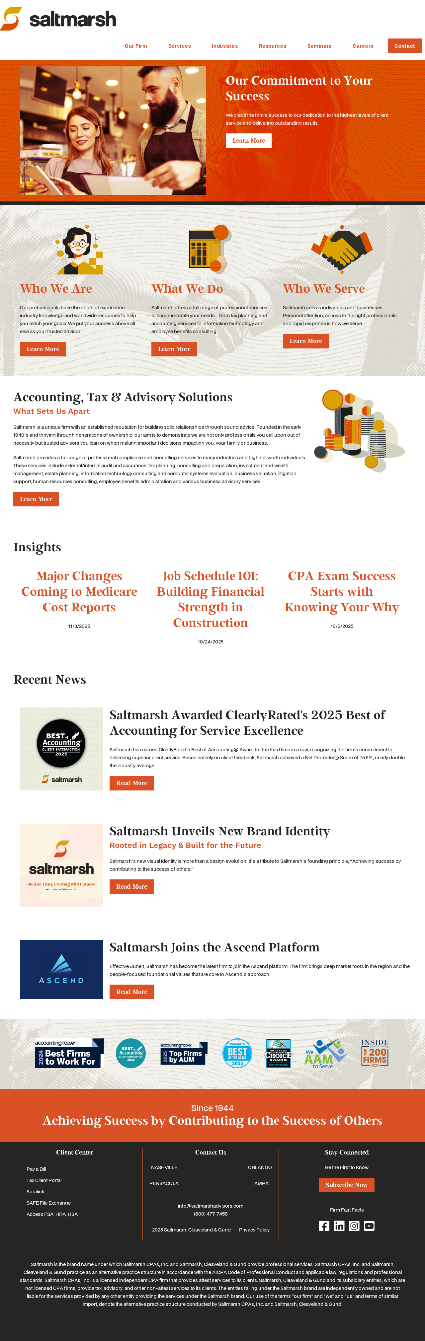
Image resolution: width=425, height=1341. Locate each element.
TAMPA (260, 1183)
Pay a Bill (36, 1168)
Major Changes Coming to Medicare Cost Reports (79, 591)
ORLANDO (260, 1167)
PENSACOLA (164, 1183)
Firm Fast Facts (347, 1209)
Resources (272, 45)
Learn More (248, 141)
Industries (225, 45)
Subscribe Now (347, 1185)
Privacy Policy (254, 1229)
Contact (404, 45)
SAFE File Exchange (49, 1202)
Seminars (319, 45)
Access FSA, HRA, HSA (52, 1214)
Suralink (35, 1191)
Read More (131, 783)
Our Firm (136, 45)
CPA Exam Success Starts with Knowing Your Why (342, 591)
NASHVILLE (164, 1167)
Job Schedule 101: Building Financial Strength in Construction (211, 599)
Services (179, 45)
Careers (363, 45)
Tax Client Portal (44, 1180)
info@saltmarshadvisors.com (210, 1205)
